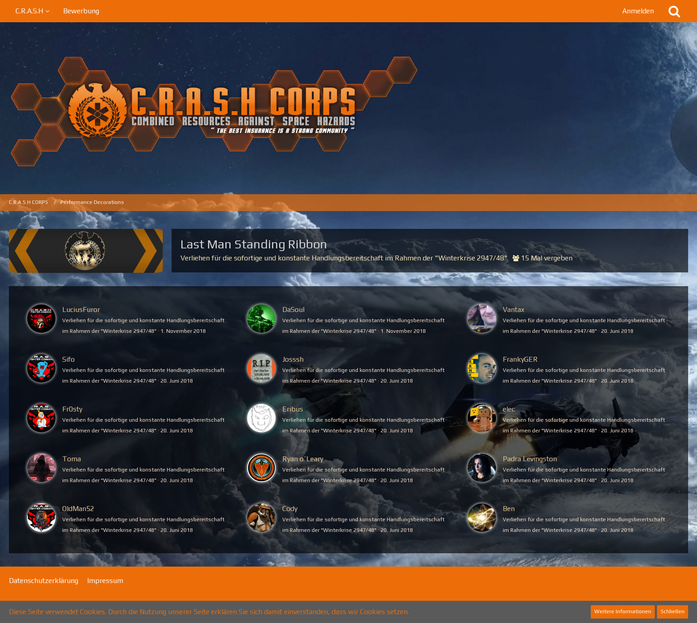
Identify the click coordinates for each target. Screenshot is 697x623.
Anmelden (638, 11)
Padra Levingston (530, 459)
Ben (509, 508)
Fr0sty (72, 409)
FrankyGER (520, 359)
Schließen (673, 611)
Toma (71, 459)
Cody (289, 508)
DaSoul (293, 309)
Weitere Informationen (622, 611)
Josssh (293, 359)
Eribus (292, 409)
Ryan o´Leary (302, 459)
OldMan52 (78, 508)
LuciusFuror (81, 309)
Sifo (68, 359)
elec (509, 409)
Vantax (514, 309)
